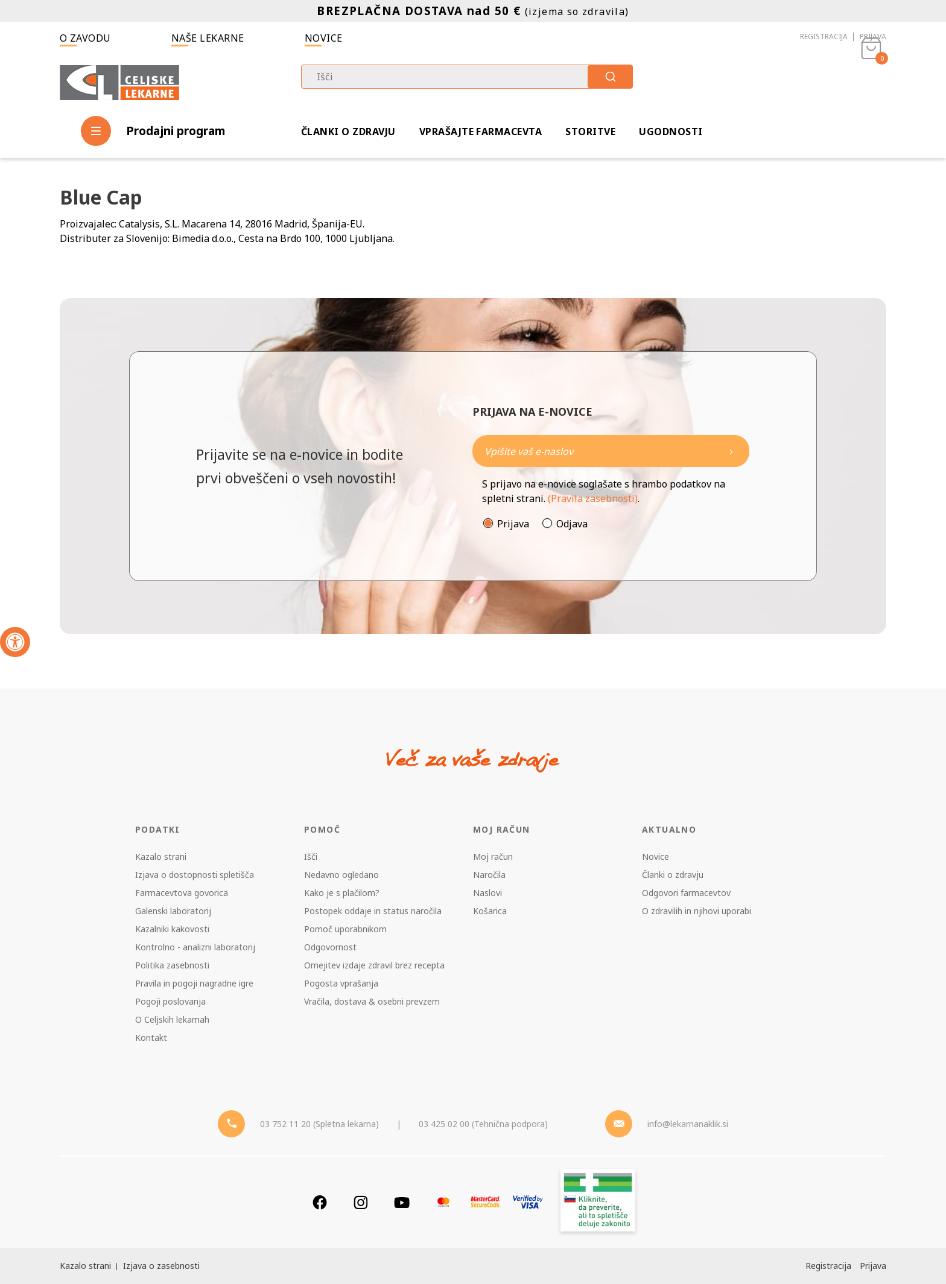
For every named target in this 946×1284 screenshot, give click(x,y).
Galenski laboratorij (173, 911)
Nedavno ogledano (341, 874)
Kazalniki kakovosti (172, 929)
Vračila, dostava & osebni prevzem (372, 1001)
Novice (324, 38)
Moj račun (493, 856)
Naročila (489, 874)
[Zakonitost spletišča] (598, 1202)
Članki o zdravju (348, 131)
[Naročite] (610, 451)
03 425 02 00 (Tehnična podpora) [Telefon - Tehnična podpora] (483, 1124)
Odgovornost (330, 947)
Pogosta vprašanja (341, 983)
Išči (310, 856)
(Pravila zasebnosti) (593, 498)
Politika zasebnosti (172, 965)
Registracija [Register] (828, 1265)
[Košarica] (871, 82)
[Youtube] (401, 1202)
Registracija (824, 36)
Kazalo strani (160, 856)
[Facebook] (319, 1202)
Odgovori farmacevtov (686, 892)
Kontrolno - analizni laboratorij (195, 947)
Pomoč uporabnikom (345, 929)
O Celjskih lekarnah (172, 1019)
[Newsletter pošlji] (731, 451)
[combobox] (467, 77)
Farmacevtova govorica (181, 892)
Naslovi (487, 892)
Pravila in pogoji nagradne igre (194, 983)
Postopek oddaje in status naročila (373, 911)
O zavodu (85, 38)
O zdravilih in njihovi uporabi (696, 911)
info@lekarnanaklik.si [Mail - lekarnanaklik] (687, 1124)
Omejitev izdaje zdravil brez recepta (374, 965)
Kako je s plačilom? (341, 892)
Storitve (590, 131)
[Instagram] (360, 1202)
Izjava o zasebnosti (161, 1265)
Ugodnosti (670, 131)
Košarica (490, 911)
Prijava (873, 36)
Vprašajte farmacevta (480, 131)
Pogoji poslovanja (170, 1001)
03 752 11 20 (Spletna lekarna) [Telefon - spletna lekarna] (319, 1124)
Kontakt (151, 1037)
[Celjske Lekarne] (119, 80)
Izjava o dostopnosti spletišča (194, 874)
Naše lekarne (207, 38)
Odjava (572, 523)
